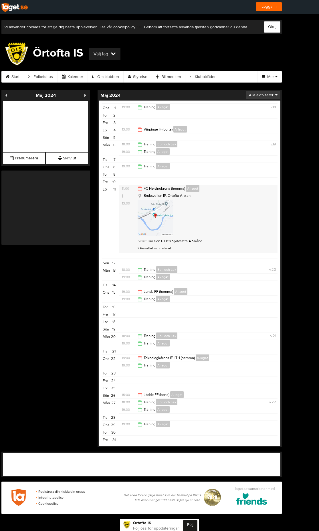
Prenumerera (24, 158)
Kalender (72, 76)
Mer (270, 76)
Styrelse (137, 76)
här (139, 27)
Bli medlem (168, 76)
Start (12, 76)
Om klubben (105, 76)
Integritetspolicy (50, 497)
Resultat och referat (154, 248)
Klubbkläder (203, 76)
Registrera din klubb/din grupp (60, 491)
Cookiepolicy (47, 503)
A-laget (163, 107)
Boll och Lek (166, 144)
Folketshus (40, 76)
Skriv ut (67, 158)
